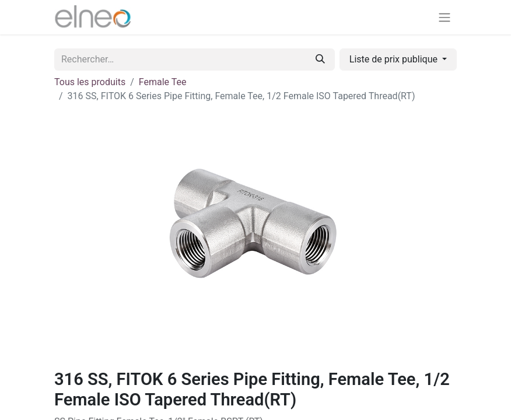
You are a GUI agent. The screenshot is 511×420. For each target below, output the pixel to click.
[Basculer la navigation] (444, 17)
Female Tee (163, 82)
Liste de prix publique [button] (394, 59)
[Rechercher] (320, 59)
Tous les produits (89, 82)
